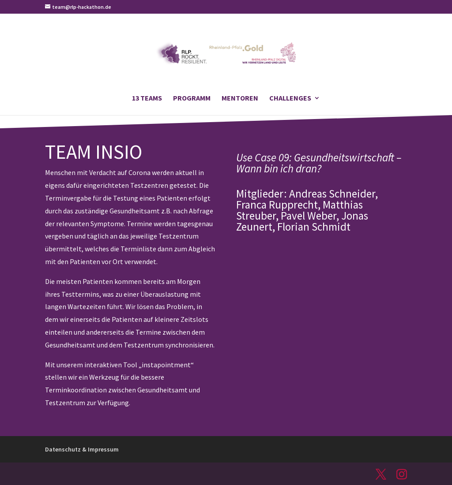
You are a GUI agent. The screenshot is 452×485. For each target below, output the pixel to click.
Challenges (290, 98)
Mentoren (240, 98)
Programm (192, 98)
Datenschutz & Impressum (82, 449)
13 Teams (147, 98)
